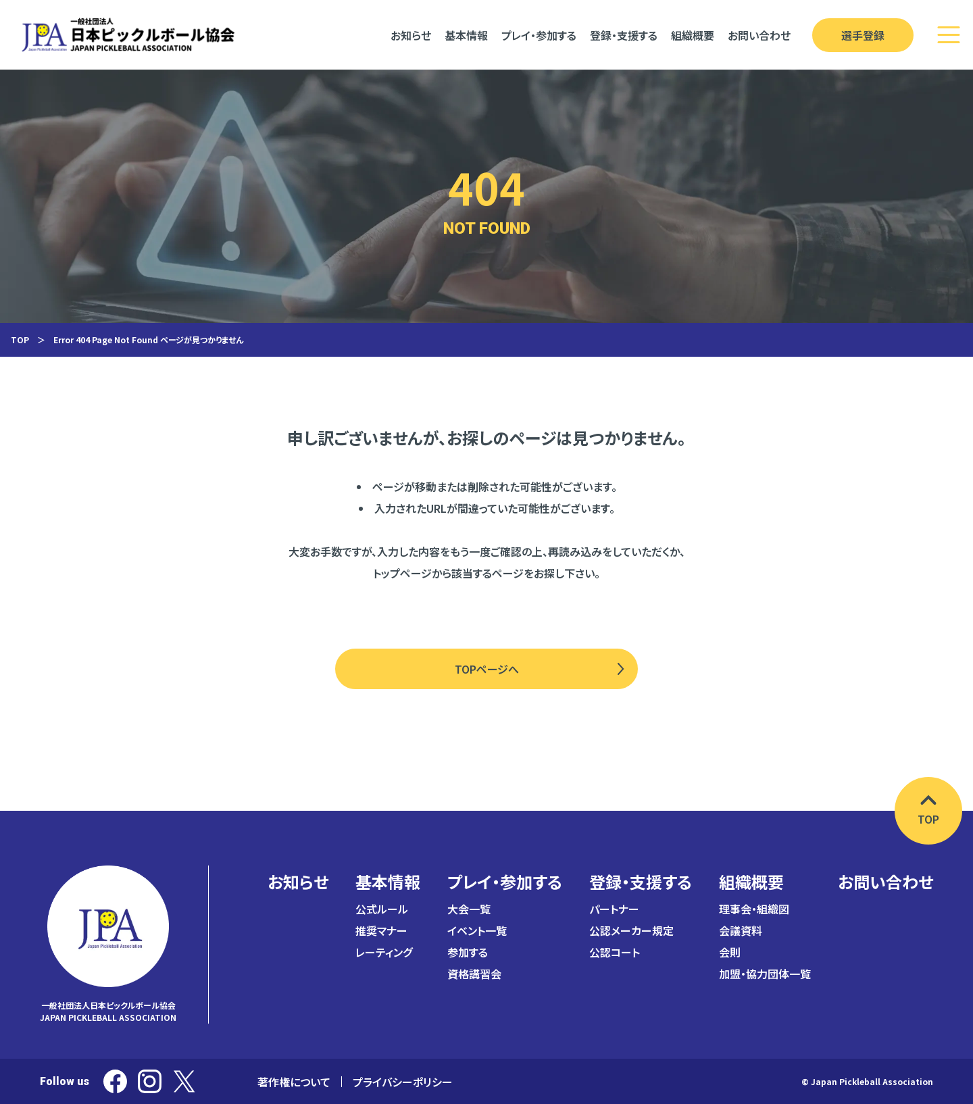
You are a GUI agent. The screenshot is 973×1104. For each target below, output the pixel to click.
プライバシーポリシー (403, 1082)
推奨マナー (381, 930)
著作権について (293, 1082)
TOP (20, 339)
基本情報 (387, 881)
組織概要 (751, 881)
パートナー (614, 909)
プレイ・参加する (504, 881)
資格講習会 (474, 973)
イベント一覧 (477, 930)
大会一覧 (469, 909)
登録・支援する (640, 881)
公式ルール (381, 909)
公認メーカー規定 (631, 930)
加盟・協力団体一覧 (765, 973)
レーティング (383, 952)
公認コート (614, 952)
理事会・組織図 (754, 909)
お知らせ (298, 881)
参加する (467, 952)
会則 (730, 952)
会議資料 (740, 930)
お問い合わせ (885, 881)
